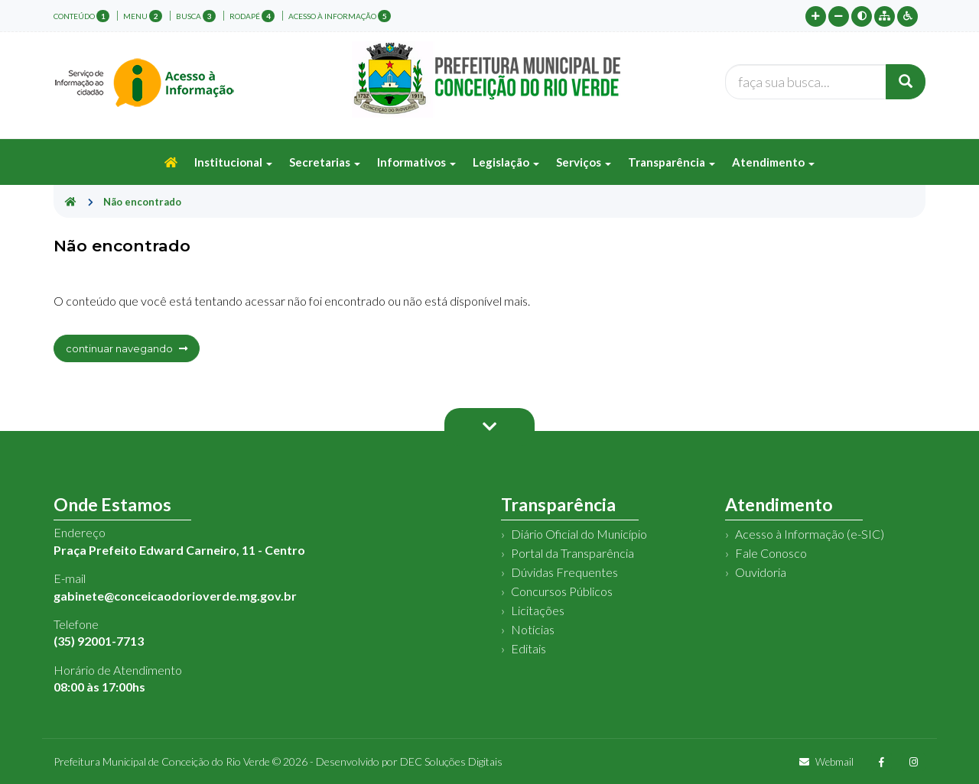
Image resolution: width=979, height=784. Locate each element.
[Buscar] (905, 81)
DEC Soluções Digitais (451, 761)
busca (196, 16)
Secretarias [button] (324, 162)
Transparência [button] (671, 162)
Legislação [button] (506, 162)
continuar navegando (126, 348)
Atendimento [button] (773, 162)
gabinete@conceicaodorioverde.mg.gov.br (175, 595)
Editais (528, 648)
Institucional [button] (233, 162)
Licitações (537, 610)
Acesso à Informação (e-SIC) (809, 533)
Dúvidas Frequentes (564, 572)
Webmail (826, 762)
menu (142, 16)
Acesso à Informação (339, 16)
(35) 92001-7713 (99, 640)
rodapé (252, 16)
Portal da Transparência (572, 553)
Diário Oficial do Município (579, 533)
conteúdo (81, 16)
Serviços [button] (583, 162)
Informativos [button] (416, 162)
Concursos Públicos (562, 591)
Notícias (533, 629)
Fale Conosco (771, 553)
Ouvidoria (760, 572)
